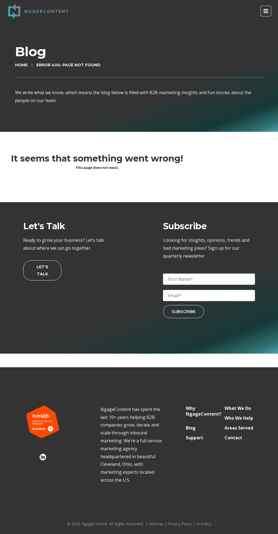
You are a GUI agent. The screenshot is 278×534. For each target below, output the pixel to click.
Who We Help (239, 418)
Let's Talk (42, 270)
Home (21, 64)
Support (194, 438)
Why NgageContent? (203, 411)
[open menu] (266, 11)
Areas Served (239, 428)
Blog (191, 428)
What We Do (238, 408)
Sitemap (156, 523)
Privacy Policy (180, 523)
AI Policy (203, 523)
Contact (233, 438)
